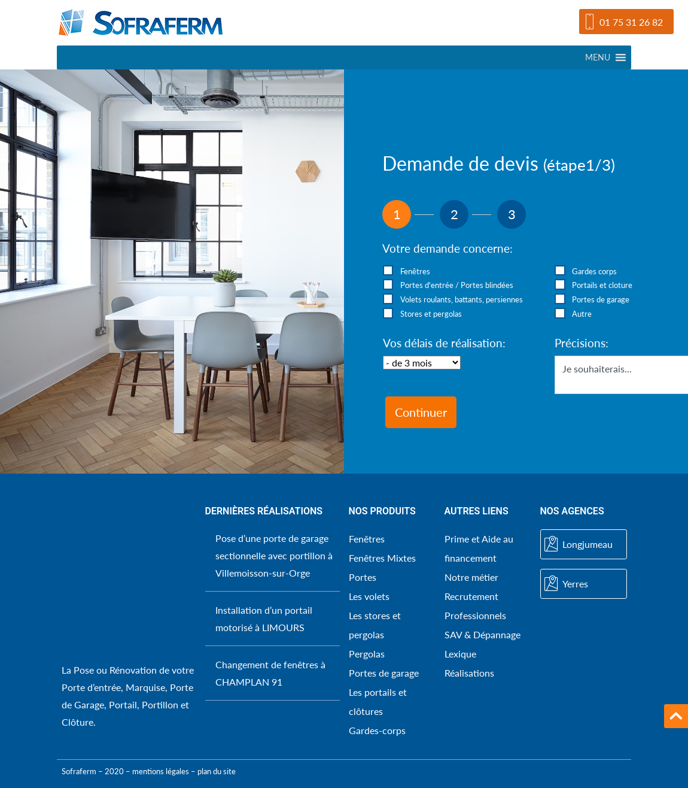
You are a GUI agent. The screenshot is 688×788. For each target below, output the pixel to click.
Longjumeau (578, 544)
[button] (597, 57)
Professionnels (475, 615)
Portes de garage (384, 672)
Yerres (566, 584)
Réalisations (469, 672)
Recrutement (471, 596)
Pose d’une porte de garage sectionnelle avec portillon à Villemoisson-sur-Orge (274, 555)
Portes (362, 577)
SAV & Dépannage (482, 634)
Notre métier (471, 577)
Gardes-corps (377, 730)
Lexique (460, 653)
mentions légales (160, 771)
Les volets (369, 596)
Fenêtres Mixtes (382, 557)
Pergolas (367, 653)
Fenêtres (367, 538)
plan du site (216, 771)
